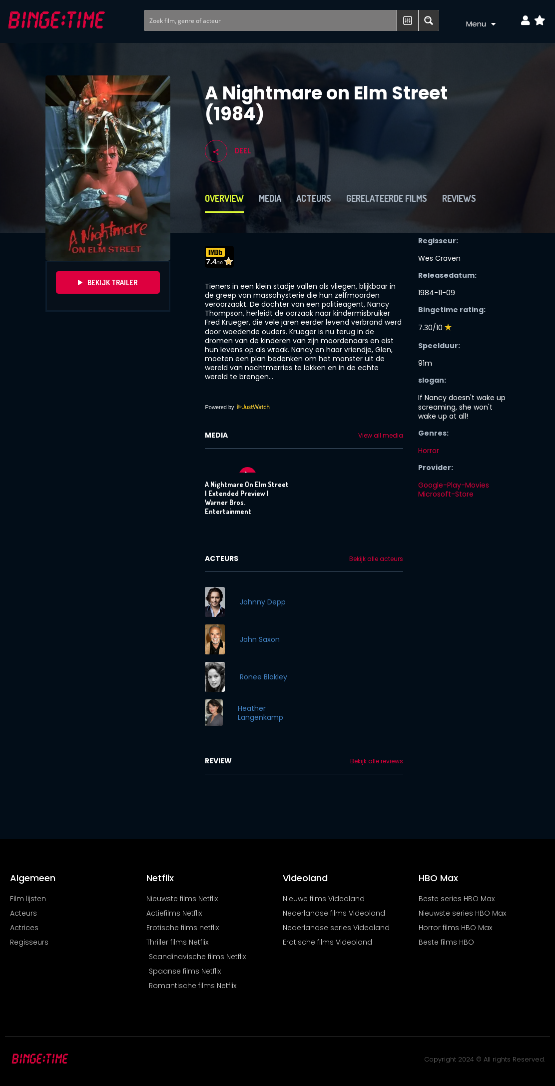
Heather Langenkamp (260, 713)
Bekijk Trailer (107, 282)
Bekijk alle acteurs (376, 559)
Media (270, 198)
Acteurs (313, 198)
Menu (481, 24)
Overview (224, 198)
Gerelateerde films (386, 198)
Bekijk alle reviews (376, 761)
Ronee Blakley (263, 676)
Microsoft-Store (446, 494)
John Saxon (260, 639)
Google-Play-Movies (453, 485)
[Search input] (271, 20)
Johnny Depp (263, 601)
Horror (428, 451)
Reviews (459, 198)
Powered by (237, 407)
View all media (380, 436)
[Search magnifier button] (428, 20)
